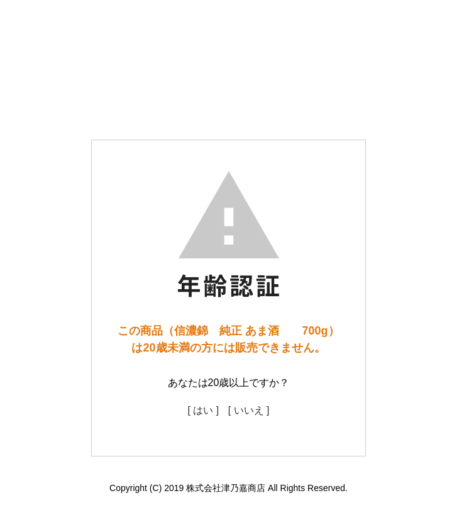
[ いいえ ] (249, 410)
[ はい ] (203, 410)
